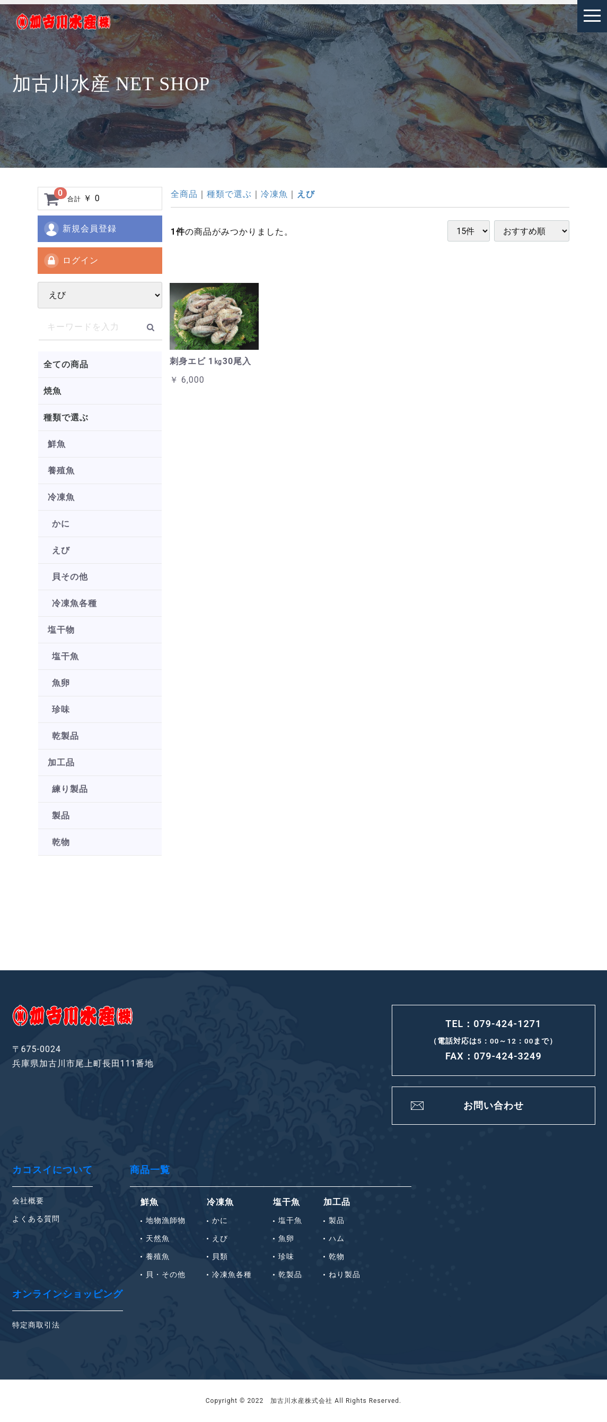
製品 (61, 816)
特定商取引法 (36, 1325)
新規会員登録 (80, 228)
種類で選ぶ (66, 417)
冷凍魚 (61, 497)
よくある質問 (36, 1218)
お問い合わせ (493, 1105)
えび (61, 550)
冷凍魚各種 (74, 603)
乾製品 (65, 736)
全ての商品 (66, 364)
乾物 (61, 842)
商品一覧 (150, 1169)
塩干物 (61, 630)
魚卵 (61, 683)
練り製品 (70, 789)
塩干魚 (65, 656)
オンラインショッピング (67, 1293)
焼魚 (52, 391)
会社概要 (28, 1200)
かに (61, 524)
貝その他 (70, 577)
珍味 (61, 709)
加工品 (61, 762)
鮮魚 (57, 444)
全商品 (184, 194)
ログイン (71, 260)
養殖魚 (61, 471)
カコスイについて (52, 1169)
